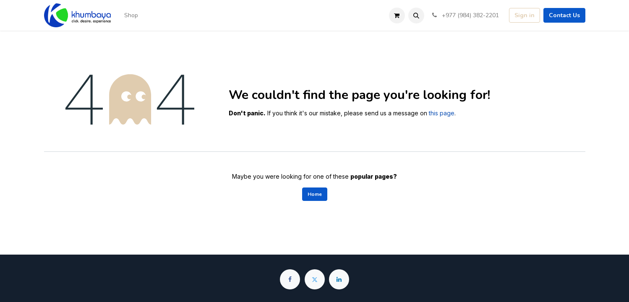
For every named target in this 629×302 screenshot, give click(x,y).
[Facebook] (290, 279)
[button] (416, 15)
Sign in (524, 15)
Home (315, 194)
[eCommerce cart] (397, 15)
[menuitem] (131, 15)
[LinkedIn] (339, 279)
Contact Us (564, 15)
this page (441, 113)
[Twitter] (315, 279)
